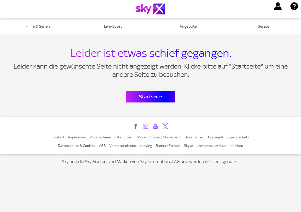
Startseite (150, 97)
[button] (278, 6)
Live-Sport (113, 26)
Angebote (188, 26)
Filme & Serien (38, 26)
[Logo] (150, 9)
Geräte (263, 26)
